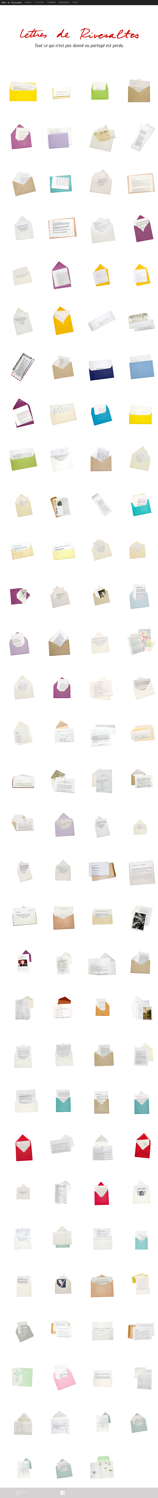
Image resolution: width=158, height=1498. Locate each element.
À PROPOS (28, 2)
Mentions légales (20, 1492)
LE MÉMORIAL (51, 2)
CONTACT (75, 2)
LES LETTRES (39, 2)
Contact (17, 1494)
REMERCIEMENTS (64, 2)
